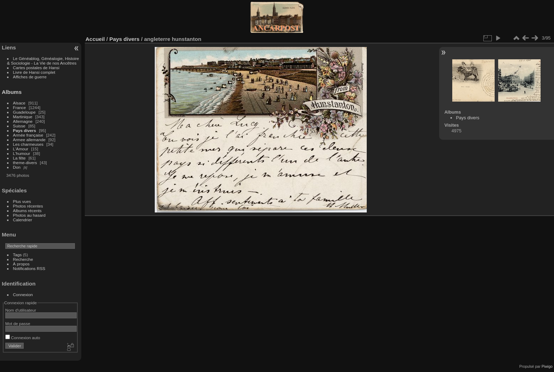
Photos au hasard (29, 215)
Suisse (19, 126)
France (19, 107)
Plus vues (22, 201)
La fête (19, 158)
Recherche (23, 259)
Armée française (28, 135)
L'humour (21, 153)
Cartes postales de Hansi (36, 67)
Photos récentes (28, 206)
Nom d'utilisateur (20, 310)
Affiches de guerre (30, 76)
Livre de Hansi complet (34, 72)
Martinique (23, 116)
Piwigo (547, 366)
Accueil (95, 39)
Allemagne (23, 121)
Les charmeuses (28, 144)
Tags (17, 254)
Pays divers (24, 130)
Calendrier (22, 219)
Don (17, 167)
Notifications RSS (29, 268)
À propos (21, 264)
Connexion (23, 294)
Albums (12, 92)
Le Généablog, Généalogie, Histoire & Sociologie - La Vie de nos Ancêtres (43, 60)
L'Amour (20, 148)
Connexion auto (22, 337)
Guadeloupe (24, 112)
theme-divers (25, 162)
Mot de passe (17, 323)
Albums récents (27, 210)
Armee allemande (29, 139)
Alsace (19, 103)
